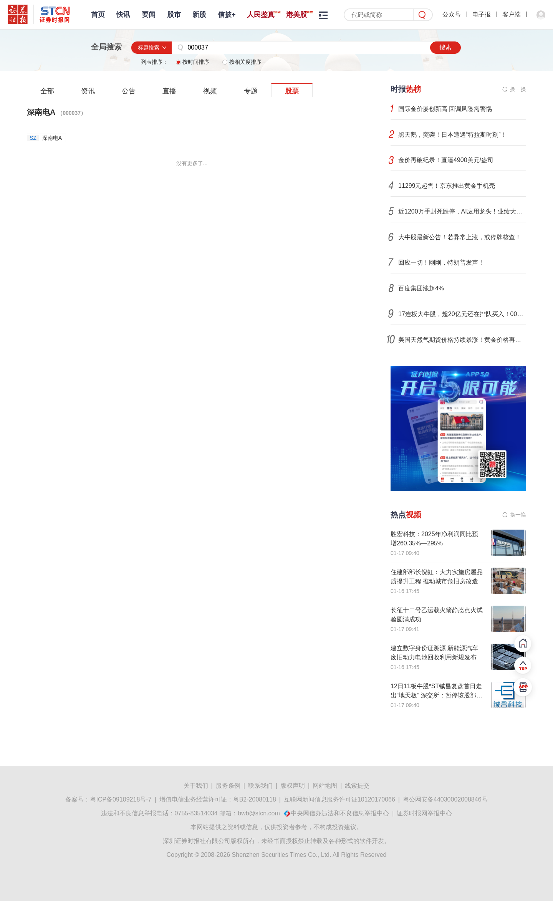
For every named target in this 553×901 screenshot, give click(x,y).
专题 (251, 91)
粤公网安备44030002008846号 (445, 799)
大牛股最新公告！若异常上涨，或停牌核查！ (459, 237)
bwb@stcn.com (259, 813)
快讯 (123, 14)
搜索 (445, 47)
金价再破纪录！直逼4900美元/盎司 (445, 160)
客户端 (511, 14)
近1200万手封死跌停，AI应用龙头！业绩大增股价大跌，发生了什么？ (462, 211)
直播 (169, 91)
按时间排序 (193, 62)
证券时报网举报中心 (424, 813)
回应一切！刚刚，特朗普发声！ (441, 262)
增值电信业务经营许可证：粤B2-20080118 (217, 799)
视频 (210, 91)
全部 (47, 91)
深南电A (56, 112)
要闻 (149, 14)
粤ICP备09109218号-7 (120, 799)
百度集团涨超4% (421, 288)
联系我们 (260, 785)
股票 (292, 91)
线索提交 (357, 785)
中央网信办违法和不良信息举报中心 (340, 813)
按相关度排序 (242, 62)
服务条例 (228, 785)
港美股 (296, 14)
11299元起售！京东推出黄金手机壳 (446, 185)
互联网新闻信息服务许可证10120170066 (339, 799)
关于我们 (196, 785)
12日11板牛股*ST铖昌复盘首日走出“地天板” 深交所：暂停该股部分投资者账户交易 (436, 695)
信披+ (227, 14)
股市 (174, 14)
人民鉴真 (261, 14)
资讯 (88, 91)
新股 (199, 14)
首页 (98, 14)
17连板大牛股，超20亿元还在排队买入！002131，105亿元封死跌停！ (462, 314)
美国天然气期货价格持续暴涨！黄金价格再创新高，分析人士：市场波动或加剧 (462, 339)
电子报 (481, 14)
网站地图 (325, 785)
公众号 (451, 14)
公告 (129, 91)
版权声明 (292, 785)
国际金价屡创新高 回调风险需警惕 (445, 109)
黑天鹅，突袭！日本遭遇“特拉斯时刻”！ (452, 134)
